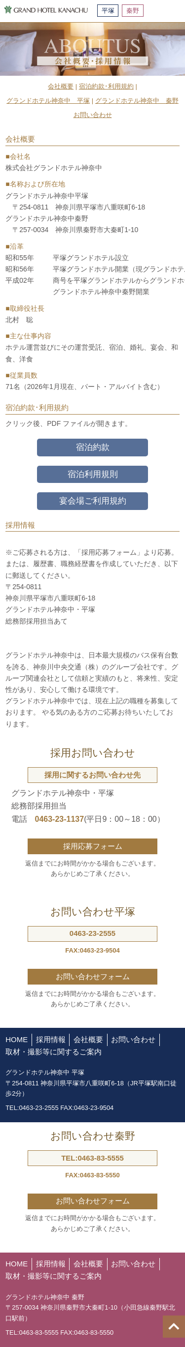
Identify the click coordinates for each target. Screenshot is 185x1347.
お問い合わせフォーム (93, 976)
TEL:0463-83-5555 (92, 1158)
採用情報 (51, 1039)
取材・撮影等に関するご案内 (53, 1052)
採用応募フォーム (92, 846)
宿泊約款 (93, 447)
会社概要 (61, 86)
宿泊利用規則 (93, 474)
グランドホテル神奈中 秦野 (137, 100)
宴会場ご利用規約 (92, 501)
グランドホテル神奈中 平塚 (48, 100)
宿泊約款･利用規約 (106, 86)
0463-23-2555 (92, 933)
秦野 (132, 10)
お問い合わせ (93, 115)
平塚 (108, 10)
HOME (16, 1039)
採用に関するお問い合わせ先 (92, 775)
